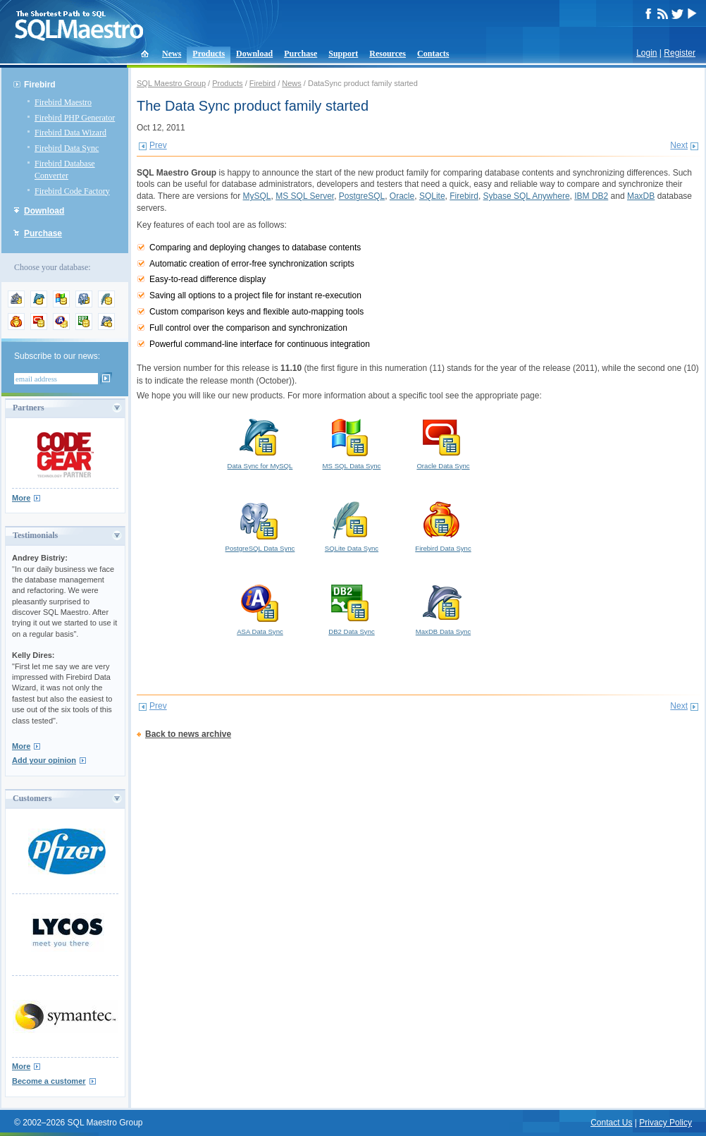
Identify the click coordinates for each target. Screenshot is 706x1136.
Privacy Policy (665, 1123)
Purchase (300, 54)
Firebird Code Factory (72, 191)
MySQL (257, 196)
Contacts (433, 54)
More (21, 498)
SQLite (432, 196)
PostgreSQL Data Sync (260, 525)
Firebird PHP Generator (75, 118)
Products (208, 54)
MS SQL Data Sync (351, 443)
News (171, 54)
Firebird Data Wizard (70, 133)
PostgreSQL (362, 196)
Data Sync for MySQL (260, 443)
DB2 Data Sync (351, 608)
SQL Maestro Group (171, 83)
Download (254, 54)
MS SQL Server (304, 196)
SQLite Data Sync (351, 525)
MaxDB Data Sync (443, 608)
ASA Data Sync (260, 608)
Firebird (40, 85)
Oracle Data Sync (443, 443)
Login (646, 53)
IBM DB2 (591, 196)
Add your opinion (44, 760)
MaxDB (641, 196)
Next (679, 145)
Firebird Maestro (63, 102)
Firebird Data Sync (67, 148)
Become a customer (49, 1081)
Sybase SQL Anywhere (526, 196)
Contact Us (611, 1123)
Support (343, 54)
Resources (387, 54)
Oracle (402, 196)
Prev (158, 145)
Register (679, 53)
